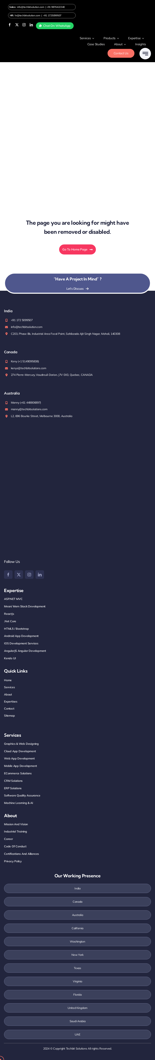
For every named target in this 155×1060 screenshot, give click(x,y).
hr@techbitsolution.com (27, 15)
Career (8, 839)
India (77, 888)
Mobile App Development (20, 766)
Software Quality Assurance (22, 795)
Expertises (10, 701)
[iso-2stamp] (16, 431)
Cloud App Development (20, 751)
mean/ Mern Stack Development (24, 606)
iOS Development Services (21, 643)
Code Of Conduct (15, 846)
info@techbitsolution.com (30, 6)
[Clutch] (34, 538)
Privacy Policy (13, 861)
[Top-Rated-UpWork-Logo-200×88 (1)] (30, 499)
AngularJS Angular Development (25, 651)
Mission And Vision (16, 824)
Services (9, 687)
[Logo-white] (22, 45)
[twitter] (17, 24)
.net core (10, 621)
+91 (56, 6)
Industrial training (15, 831)
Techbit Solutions (76, 1048)
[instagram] (24, 24)
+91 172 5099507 (22, 320)
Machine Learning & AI (18, 803)
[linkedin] (31, 24)
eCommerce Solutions (18, 773)
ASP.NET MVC (13, 599)
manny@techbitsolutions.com (29, 409)
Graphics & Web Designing (21, 744)
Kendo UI (10, 658)
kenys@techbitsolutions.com (28, 368)
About (8, 694)
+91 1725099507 (52, 15)
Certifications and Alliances (21, 854)
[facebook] (9, 24)
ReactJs (9, 614)
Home (8, 680)
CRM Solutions (13, 781)
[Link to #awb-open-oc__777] (145, 53)
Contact (9, 708)
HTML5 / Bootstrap (16, 628)
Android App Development (21, 636)
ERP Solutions (13, 788)
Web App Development (19, 758)
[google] (12, 522)
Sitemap (9, 715)
